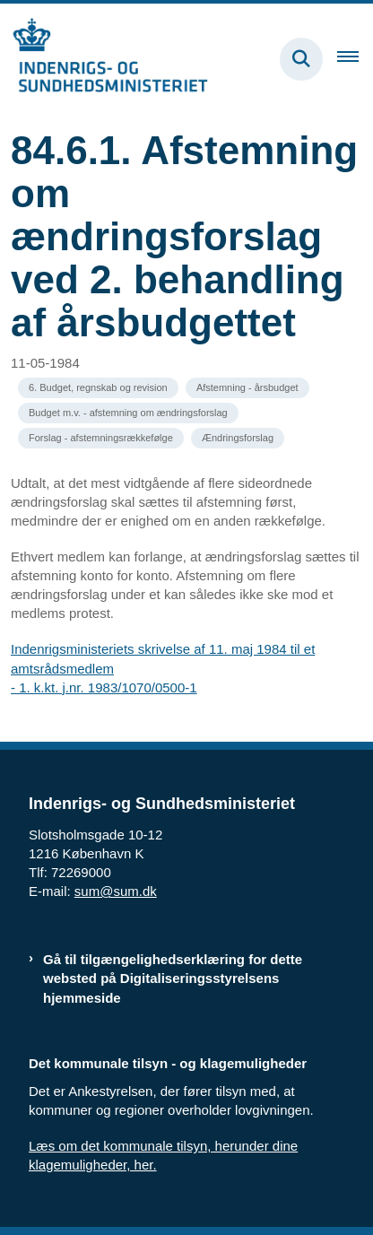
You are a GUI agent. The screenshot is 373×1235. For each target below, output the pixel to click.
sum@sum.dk (115, 891)
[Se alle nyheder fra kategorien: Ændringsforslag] (237, 438)
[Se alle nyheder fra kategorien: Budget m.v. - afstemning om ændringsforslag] (128, 413)
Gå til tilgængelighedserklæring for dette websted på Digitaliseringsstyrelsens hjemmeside (172, 978)
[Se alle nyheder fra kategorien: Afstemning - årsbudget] (247, 388)
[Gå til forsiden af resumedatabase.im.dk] (104, 59)
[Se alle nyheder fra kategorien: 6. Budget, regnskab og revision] (98, 388)
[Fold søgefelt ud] (301, 59)
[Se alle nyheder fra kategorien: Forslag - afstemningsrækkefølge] (101, 438)
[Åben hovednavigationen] (355, 59)
